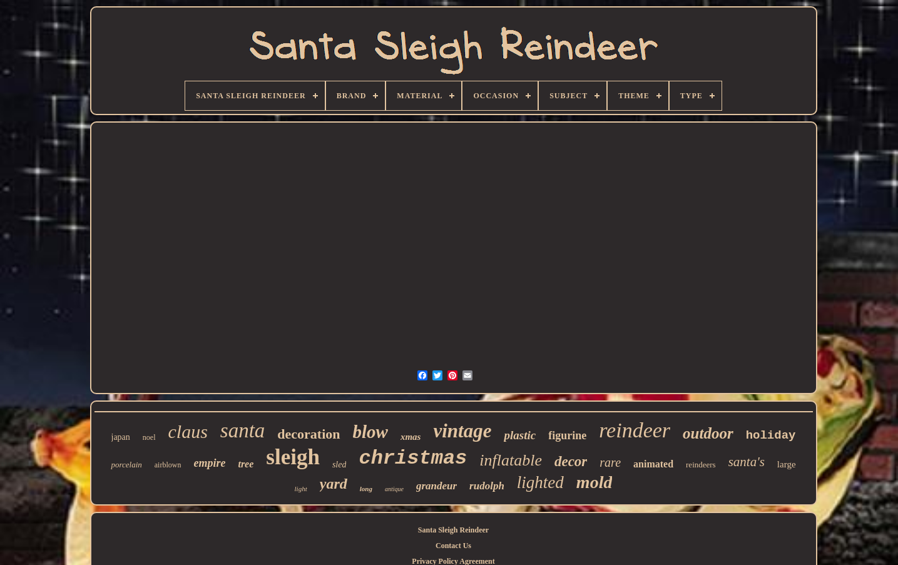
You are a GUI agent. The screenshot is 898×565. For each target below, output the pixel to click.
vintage (462, 431)
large (786, 464)
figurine (567, 435)
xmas (411, 437)
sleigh (293, 457)
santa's (746, 461)
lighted (540, 482)
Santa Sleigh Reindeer (453, 530)
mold (594, 482)
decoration (308, 434)
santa (242, 430)
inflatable (510, 460)
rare (610, 462)
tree (245, 464)
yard (333, 484)
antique (394, 489)
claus (188, 431)
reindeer (634, 430)
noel (149, 437)
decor (570, 461)
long (366, 488)
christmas (413, 458)
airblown (168, 465)
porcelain (126, 464)
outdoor (708, 433)
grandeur (436, 486)
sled (339, 464)
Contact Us (453, 545)
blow (370, 432)
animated (653, 464)
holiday (771, 435)
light (301, 488)
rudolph (486, 486)
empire (209, 463)
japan (120, 437)
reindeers (701, 464)
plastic (520, 435)
